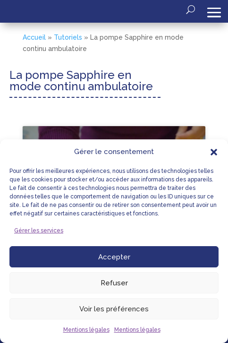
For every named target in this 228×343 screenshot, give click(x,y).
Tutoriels (68, 37)
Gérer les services (38, 230)
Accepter (114, 257)
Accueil (34, 37)
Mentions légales (86, 329)
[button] (214, 152)
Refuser (114, 283)
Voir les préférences (114, 309)
